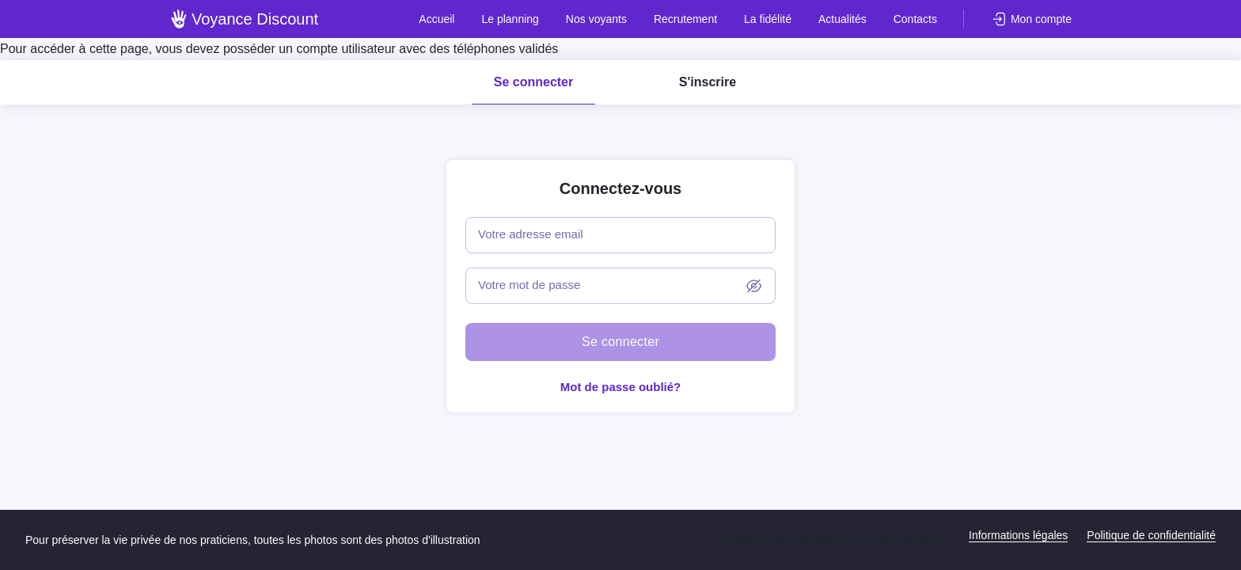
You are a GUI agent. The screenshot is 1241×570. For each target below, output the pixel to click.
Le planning (509, 19)
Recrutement (685, 19)
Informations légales (1018, 535)
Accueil (436, 19)
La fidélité (767, 19)
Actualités (842, 19)
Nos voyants (596, 19)
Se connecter (533, 82)
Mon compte (1041, 19)
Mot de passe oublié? (620, 386)
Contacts (915, 19)
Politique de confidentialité (1151, 535)
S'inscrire (707, 82)
